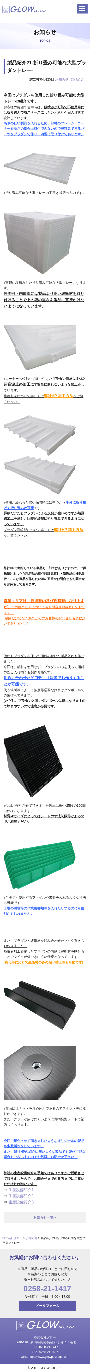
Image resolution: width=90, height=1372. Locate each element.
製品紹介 (77, 79)
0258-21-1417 (47, 1288)
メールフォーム (47, 1306)
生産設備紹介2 (21, 1196)
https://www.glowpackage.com (49, 1356)
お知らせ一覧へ (45, 1217)
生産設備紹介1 (21, 1190)
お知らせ (62, 79)
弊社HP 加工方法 (58, 396)
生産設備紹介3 (21, 1202)
